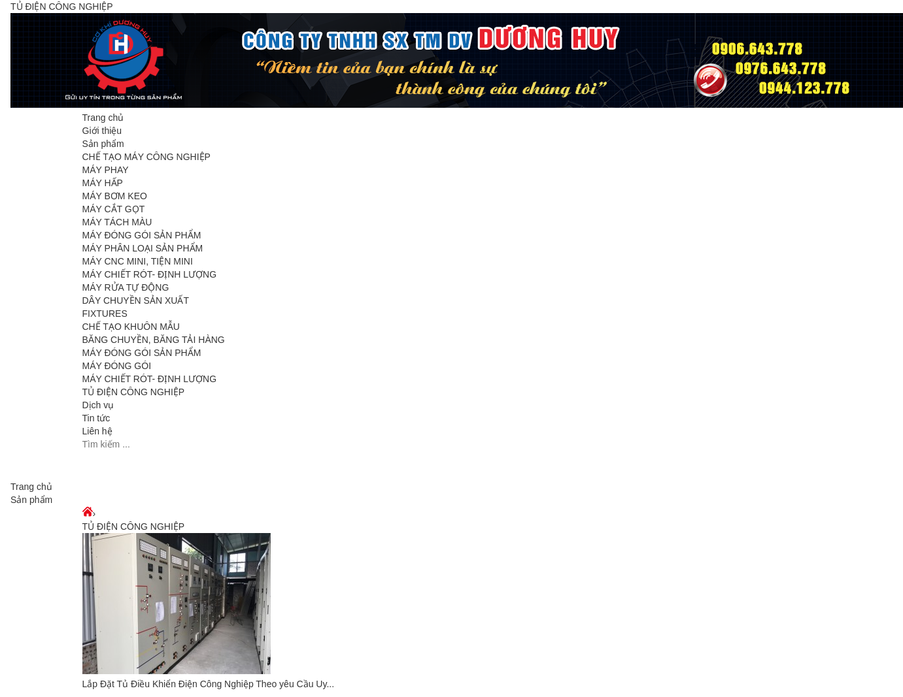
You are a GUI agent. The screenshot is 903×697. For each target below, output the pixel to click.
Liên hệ (97, 431)
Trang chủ (103, 117)
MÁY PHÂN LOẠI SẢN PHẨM (142, 248)
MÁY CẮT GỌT (113, 209)
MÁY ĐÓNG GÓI (117, 366)
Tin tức (96, 418)
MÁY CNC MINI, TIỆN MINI (137, 261)
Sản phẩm (103, 143)
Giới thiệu (102, 130)
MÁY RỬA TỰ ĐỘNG (125, 287)
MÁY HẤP (102, 183)
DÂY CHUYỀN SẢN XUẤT (135, 300)
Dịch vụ (98, 405)
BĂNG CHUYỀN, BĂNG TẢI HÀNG (153, 339)
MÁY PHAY (105, 170)
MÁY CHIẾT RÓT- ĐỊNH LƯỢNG (149, 274)
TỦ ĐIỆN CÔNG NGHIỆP (133, 392)
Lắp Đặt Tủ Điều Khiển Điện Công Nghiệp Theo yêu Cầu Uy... (208, 684)
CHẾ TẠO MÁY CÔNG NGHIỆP (146, 157)
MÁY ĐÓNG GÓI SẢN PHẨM (141, 235)
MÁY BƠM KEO (114, 196)
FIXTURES (105, 313)
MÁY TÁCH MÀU (117, 222)
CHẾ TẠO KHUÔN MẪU (131, 326)
